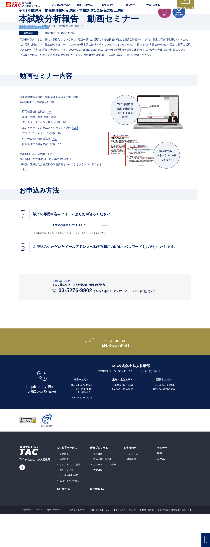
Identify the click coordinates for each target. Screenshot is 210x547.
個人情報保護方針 (78, 542)
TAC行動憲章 (148, 542)
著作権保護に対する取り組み (173, 542)
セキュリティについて (126, 542)
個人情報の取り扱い (101, 542)
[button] (61, 16)
